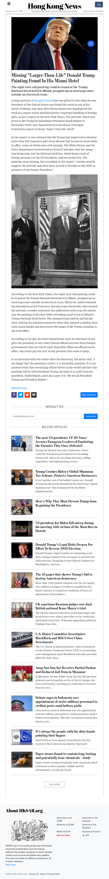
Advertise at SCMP (65, 824)
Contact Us (34, 874)
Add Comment (89, 394)
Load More (54, 784)
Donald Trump (43, 100)
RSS (85, 835)
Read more (11, 864)
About (43, 874)
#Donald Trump (19, 388)
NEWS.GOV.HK (63, 831)
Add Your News (63, 835)
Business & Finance (91, 831)
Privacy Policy (53, 874)
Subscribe (91, 416)
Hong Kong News (54, 6)
